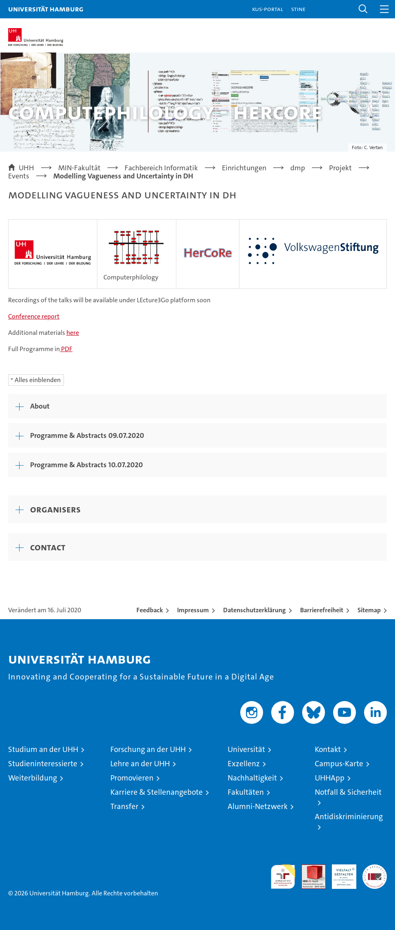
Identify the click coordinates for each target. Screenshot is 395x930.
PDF (66, 349)
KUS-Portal (267, 8)
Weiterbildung (32, 778)
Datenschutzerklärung (254, 610)
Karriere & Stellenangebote (156, 792)
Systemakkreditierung (374, 868)
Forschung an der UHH (148, 749)
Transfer (124, 806)
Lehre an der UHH (140, 764)
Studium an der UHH (43, 749)
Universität (246, 749)
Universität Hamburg (45, 9)
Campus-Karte (339, 764)
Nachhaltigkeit (252, 778)
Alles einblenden (38, 380)
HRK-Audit (339, 873)
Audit (309, 868)
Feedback (149, 610)
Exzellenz (244, 764)
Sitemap (369, 610)
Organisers (55, 509)
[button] (363, 9)
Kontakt (328, 749)
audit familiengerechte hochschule (283, 876)
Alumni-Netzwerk (257, 806)
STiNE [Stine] (298, 8)
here (72, 332)
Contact (48, 547)
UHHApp (330, 778)
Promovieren (132, 778)
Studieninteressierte (42, 764)
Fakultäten (246, 792)
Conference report (33, 316)
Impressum (193, 610)
